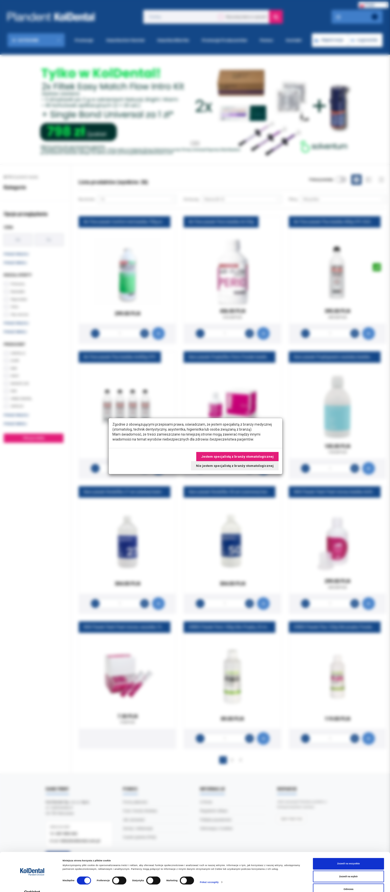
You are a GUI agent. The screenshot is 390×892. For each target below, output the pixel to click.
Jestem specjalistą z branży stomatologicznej (237, 456)
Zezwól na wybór (348, 867)
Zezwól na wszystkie (348, 854)
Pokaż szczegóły (209, 873)
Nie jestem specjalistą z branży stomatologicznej (235, 466)
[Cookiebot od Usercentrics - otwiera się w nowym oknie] (32, 883)
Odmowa (348, 880)
